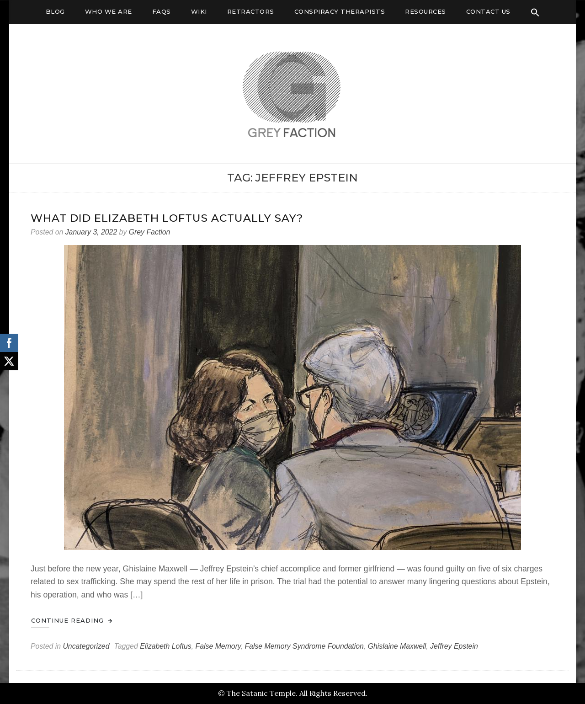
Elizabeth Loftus (165, 646)
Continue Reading (71, 620)
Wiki (199, 11)
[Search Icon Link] (535, 12)
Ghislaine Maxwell (397, 646)
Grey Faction (149, 232)
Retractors (250, 11)
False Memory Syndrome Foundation (304, 646)
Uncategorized (86, 646)
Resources (425, 11)
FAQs (161, 11)
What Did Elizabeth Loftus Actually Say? (167, 218)
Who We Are (108, 11)
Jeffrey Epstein (454, 646)
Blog (55, 11)
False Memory (218, 646)
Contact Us (488, 11)
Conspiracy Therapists (339, 11)
